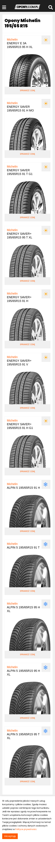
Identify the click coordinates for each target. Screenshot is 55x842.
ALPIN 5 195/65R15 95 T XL (23, 734)
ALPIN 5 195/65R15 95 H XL (23, 607)
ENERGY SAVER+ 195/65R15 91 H (19, 297)
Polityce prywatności (25, 829)
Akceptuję (10, 836)
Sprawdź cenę (27, 90)
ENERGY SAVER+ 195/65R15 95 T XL (19, 233)
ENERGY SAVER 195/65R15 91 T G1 (20, 170)
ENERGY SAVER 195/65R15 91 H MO (20, 106)
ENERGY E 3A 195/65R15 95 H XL (20, 43)
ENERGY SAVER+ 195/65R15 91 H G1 (20, 424)
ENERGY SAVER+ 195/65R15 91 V (19, 360)
